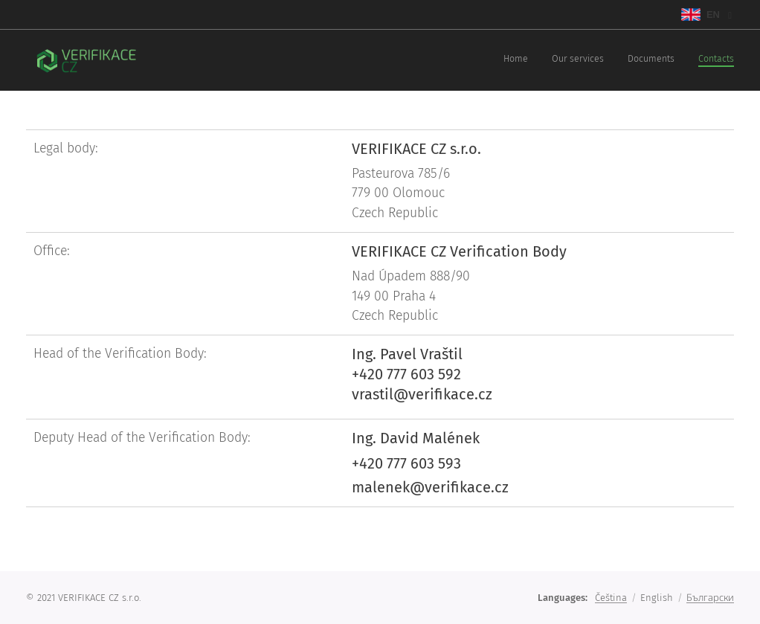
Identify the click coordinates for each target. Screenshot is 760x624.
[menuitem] (666, 60)
